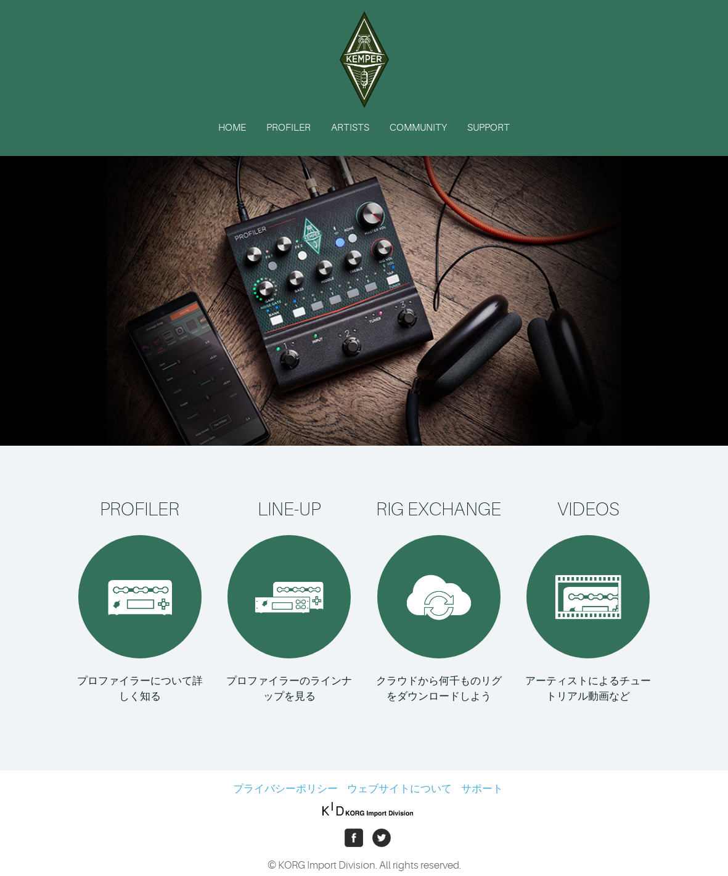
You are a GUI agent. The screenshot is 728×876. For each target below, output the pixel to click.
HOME (232, 127)
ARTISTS (350, 127)
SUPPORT (488, 127)
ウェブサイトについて (399, 789)
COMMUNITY (418, 127)
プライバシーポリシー (285, 789)
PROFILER (288, 127)
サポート (482, 789)
